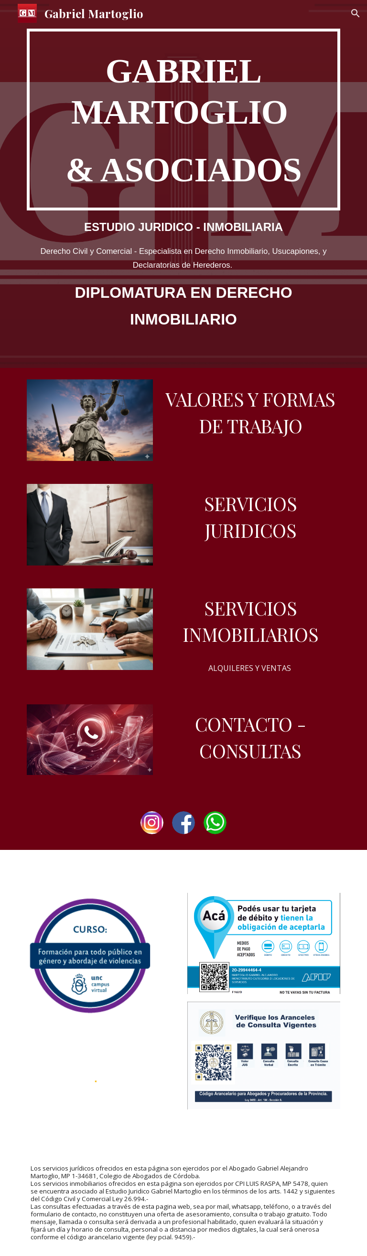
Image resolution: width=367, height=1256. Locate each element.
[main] (183, 119)
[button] (355, 13)
